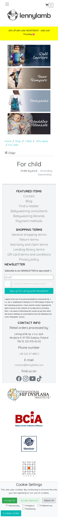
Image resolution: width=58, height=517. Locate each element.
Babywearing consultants (29, 211)
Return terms (29, 239)
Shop (18, 141)
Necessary (12, 505)
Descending (45, 174)
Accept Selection (29, 500)
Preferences (45, 505)
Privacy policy (29, 259)
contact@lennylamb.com (29, 365)
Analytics (28, 505)
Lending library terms (29, 249)
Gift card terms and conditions (29, 254)
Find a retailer (29, 206)
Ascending (46, 170)
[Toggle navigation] (17, 4)
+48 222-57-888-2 (29, 353)
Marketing (29, 508)
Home (8, 141)
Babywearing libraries (29, 216)
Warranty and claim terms (29, 244)
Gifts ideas (42, 141)
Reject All (49, 500)
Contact (29, 196)
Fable (28, 141)
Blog (29, 201)
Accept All (9, 500)
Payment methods (29, 221)
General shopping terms (29, 234)
